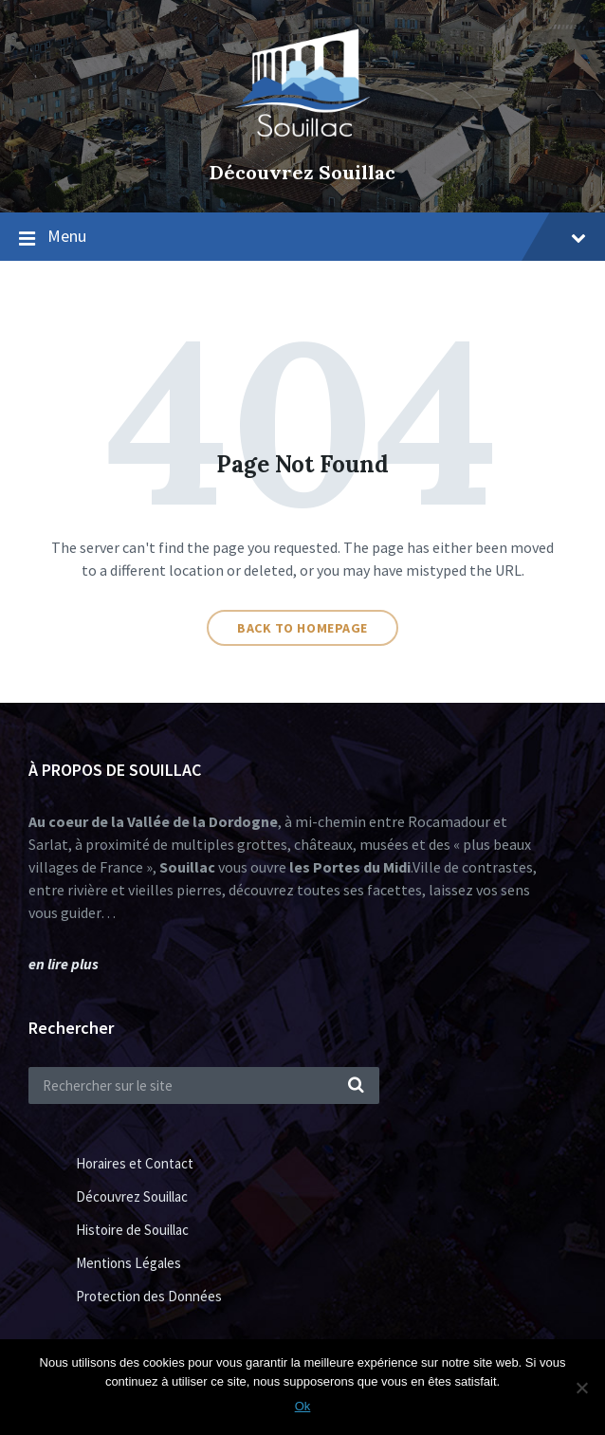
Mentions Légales (128, 1263)
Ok (303, 1406)
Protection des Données (149, 1296)
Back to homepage (302, 627)
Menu (316, 236)
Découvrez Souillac (302, 172)
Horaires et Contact (134, 1163)
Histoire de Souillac (132, 1230)
